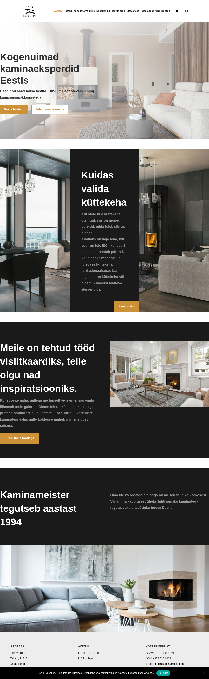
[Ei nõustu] (204, 673)
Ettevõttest (133, 11)
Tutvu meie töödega (19, 438)
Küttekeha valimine (84, 11)
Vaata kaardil (18, 663)
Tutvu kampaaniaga (50, 109)
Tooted (68, 11)
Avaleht (58, 11)
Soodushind (103, 11)
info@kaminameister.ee (169, 663)
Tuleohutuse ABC (150, 11)
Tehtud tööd (118, 11)
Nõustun (163, 672)
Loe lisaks (126, 306)
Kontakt (165, 11)
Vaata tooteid (13, 109)
